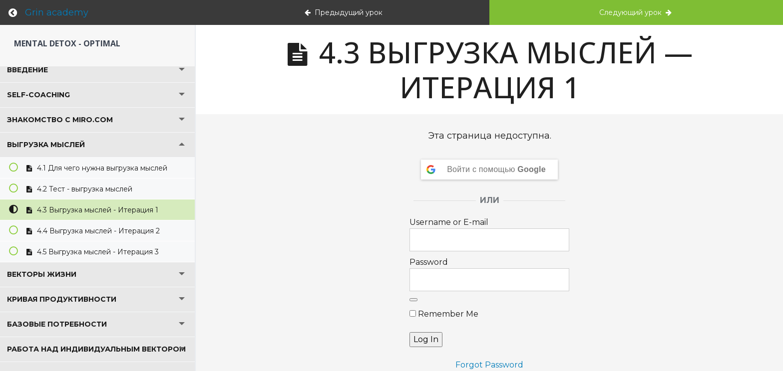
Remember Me (443, 314)
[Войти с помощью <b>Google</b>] (489, 170)
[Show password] (413, 299)
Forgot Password (489, 365)
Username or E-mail (448, 222)
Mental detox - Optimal (67, 43)
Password (428, 262)
